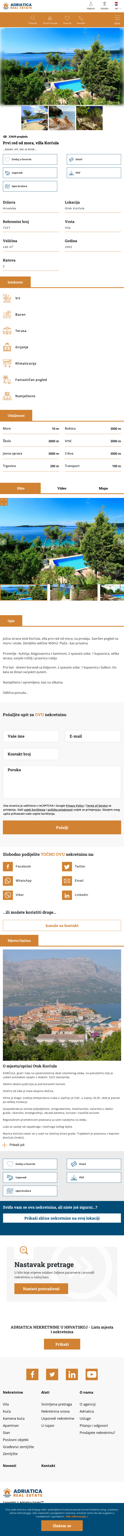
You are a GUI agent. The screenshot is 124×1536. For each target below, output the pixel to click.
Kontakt (81, 23)
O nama (86, 1392)
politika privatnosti (60, 809)
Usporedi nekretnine (57, 1418)
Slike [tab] (21, 488)
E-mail (76, 736)
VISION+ (105, 8)
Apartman (11, 1425)
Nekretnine (13, 1392)
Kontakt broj (19, 753)
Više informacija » (76, 1516)
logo (17, 6)
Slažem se (62, 1525)
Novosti (9, 1465)
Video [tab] (61, 488)
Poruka (14, 769)
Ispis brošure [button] (30, 186)
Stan (6, 1432)
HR (116, 8)
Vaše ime (16, 736)
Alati (45, 1392)
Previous (3, 541)
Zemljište (10, 1453)
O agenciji (88, 1404)
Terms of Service (97, 805)
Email (94, 159)
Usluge (85, 1418)
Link (94, 173)
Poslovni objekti (16, 1439)
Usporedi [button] (30, 173)
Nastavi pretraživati (41, 1288)
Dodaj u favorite (30, 159)
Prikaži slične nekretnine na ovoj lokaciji (62, 1218)
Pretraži (33, 23)
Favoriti (67, 23)
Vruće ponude (50, 23)
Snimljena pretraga (56, 1404)
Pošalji (62, 827)
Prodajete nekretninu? (97, 1432)
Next (120, 541)
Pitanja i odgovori (94, 1425)
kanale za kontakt (62, 925)
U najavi (47, 1425)
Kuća (7, 1411)
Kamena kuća (14, 1418)
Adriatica (87, 1411)
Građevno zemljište (18, 1446)
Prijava (91, 8)
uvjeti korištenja (34, 809)
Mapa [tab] (103, 488)
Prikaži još (17, 1145)
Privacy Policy (75, 805)
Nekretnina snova (55, 1411)
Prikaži (62, 1344)
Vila (6, 1404)
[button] (34, 118)
